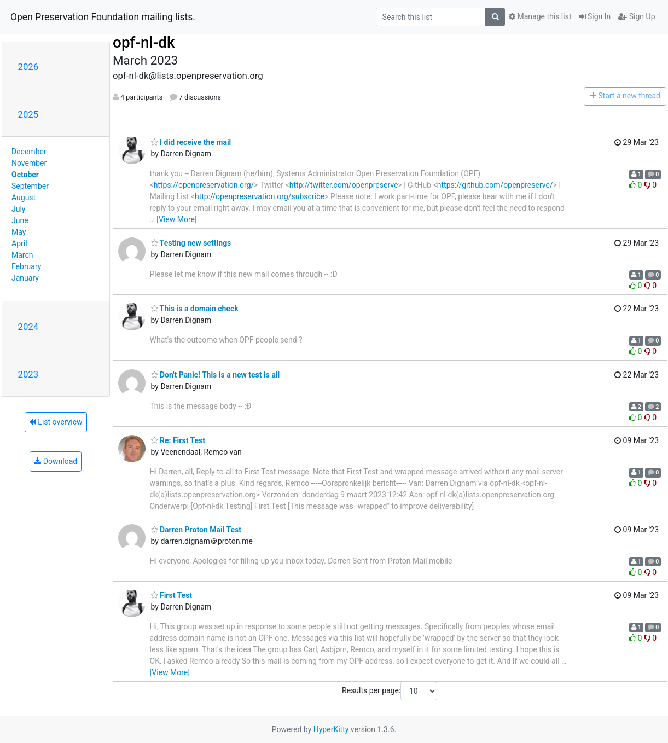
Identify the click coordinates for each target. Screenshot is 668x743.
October (25, 174)
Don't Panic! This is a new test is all (215, 374)
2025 (28, 114)
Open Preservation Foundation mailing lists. (102, 16)
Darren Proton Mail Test (196, 529)
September (30, 186)
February (26, 266)
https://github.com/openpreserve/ (495, 185)
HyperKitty (331, 729)
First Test (172, 595)
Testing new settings (191, 243)
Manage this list (540, 16)
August (23, 197)
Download (55, 461)
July (18, 209)
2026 (28, 66)
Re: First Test (178, 440)
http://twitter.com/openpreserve (343, 185)
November (29, 163)
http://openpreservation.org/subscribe (259, 196)
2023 (28, 374)
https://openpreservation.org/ (204, 185)
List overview (56, 421)
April (19, 243)
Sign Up (636, 16)
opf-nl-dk (144, 42)
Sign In (595, 16)
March (22, 255)
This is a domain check (195, 308)
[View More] (176, 219)
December (29, 151)
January (25, 278)
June (19, 220)
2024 (28, 326)
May (18, 232)
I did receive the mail (191, 142)
